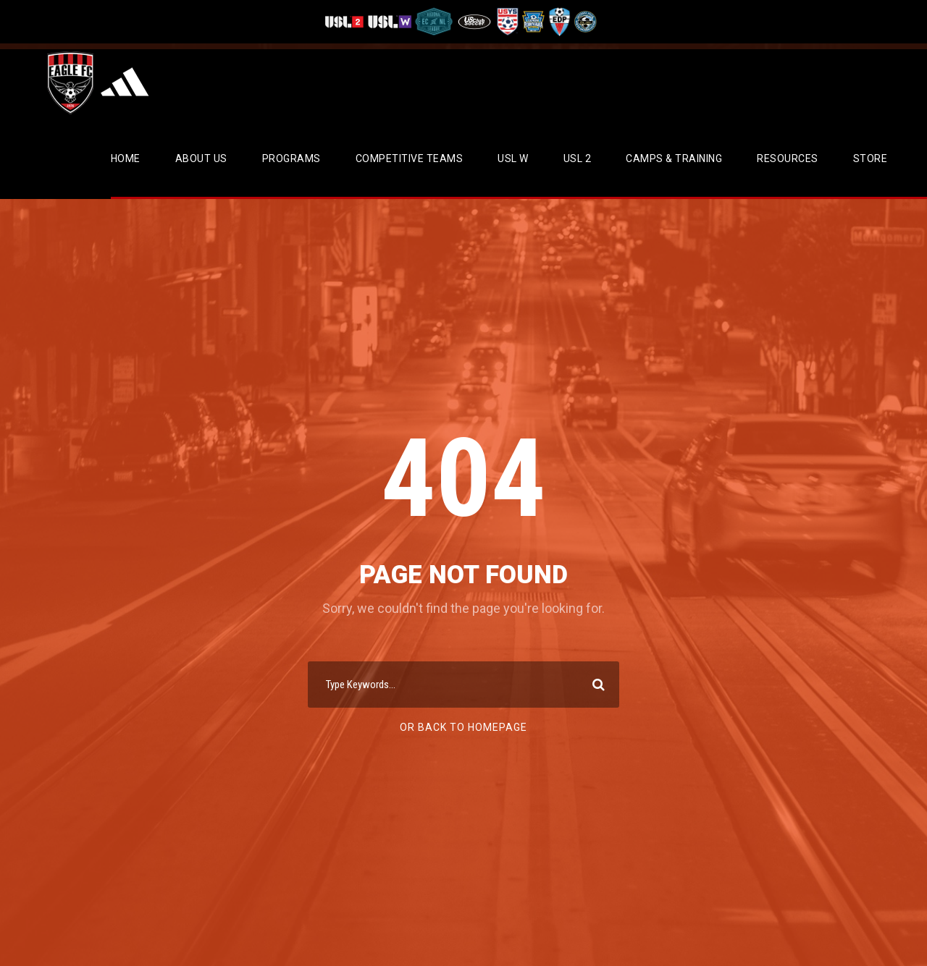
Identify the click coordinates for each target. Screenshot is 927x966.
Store (870, 158)
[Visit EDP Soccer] (558, 21)
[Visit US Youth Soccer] (506, 21)
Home (125, 158)
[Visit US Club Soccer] (474, 21)
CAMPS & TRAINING (674, 158)
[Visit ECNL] (434, 21)
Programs (291, 158)
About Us (201, 158)
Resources (787, 158)
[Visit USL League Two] (346, 21)
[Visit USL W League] (390, 21)
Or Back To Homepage (463, 727)
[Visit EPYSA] (532, 21)
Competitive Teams (410, 158)
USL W (513, 158)
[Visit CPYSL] (584, 21)
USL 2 (577, 158)
